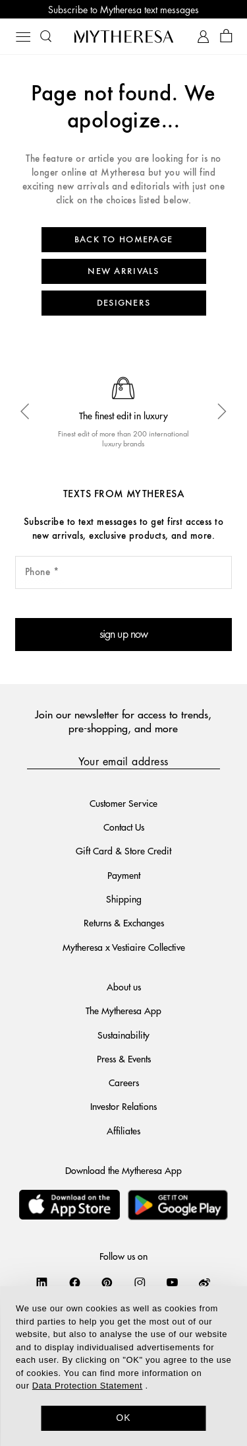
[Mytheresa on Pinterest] (107, 1282)
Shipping (124, 898)
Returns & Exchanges (124, 922)
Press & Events (124, 1058)
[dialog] (123, 1366)
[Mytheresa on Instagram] (140, 1282)
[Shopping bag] (226, 36)
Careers (124, 1082)
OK (123, 1417)
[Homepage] (123, 36)
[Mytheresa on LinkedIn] (42, 1282)
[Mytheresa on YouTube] (172, 1282)
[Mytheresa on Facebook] (75, 1282)
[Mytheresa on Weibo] (204, 1282)
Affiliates (123, 1130)
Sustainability (123, 1034)
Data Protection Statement (87, 1386)
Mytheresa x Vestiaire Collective (124, 946)
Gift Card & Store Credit (123, 850)
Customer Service (123, 802)
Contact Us (123, 826)
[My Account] (203, 36)
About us (124, 986)
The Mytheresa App (123, 1010)
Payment (123, 874)
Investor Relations (123, 1106)
